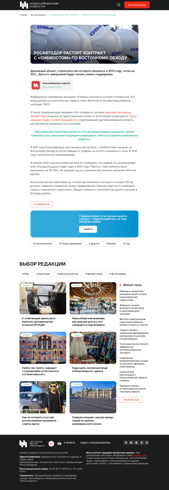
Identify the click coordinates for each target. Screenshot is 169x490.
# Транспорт (43, 273)
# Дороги (94, 243)
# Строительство (42, 243)
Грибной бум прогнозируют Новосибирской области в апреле (133, 376)
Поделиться (41, 204)
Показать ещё (131, 399)
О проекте (69, 443)
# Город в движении (70, 243)
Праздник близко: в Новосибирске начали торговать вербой (133, 388)
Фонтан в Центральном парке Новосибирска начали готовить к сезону (134, 322)
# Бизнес (111, 243)
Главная (23, 15)
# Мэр (25, 273)
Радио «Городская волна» (96, 443)
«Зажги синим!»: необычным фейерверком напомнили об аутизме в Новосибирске (134, 334)
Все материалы (137, 4)
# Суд (126, 243)
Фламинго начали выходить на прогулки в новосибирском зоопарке (132, 309)
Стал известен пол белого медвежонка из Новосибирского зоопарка (134, 348)
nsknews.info (140, 455)
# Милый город (94, 273)
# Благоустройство (67, 273)
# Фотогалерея (118, 273)
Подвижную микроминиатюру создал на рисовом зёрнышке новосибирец (134, 362)
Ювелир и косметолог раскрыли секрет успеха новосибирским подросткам (133, 295)
